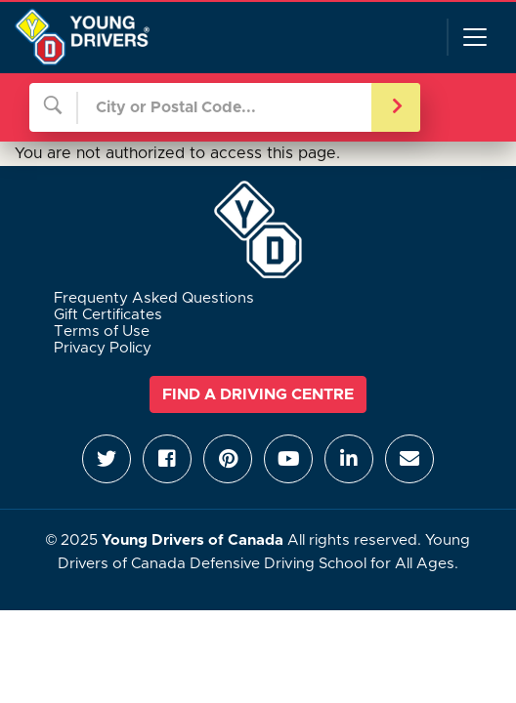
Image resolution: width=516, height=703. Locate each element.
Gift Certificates (108, 315)
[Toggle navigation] (474, 37)
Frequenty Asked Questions (154, 298)
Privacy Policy (102, 348)
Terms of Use (102, 331)
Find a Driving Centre (258, 394)
